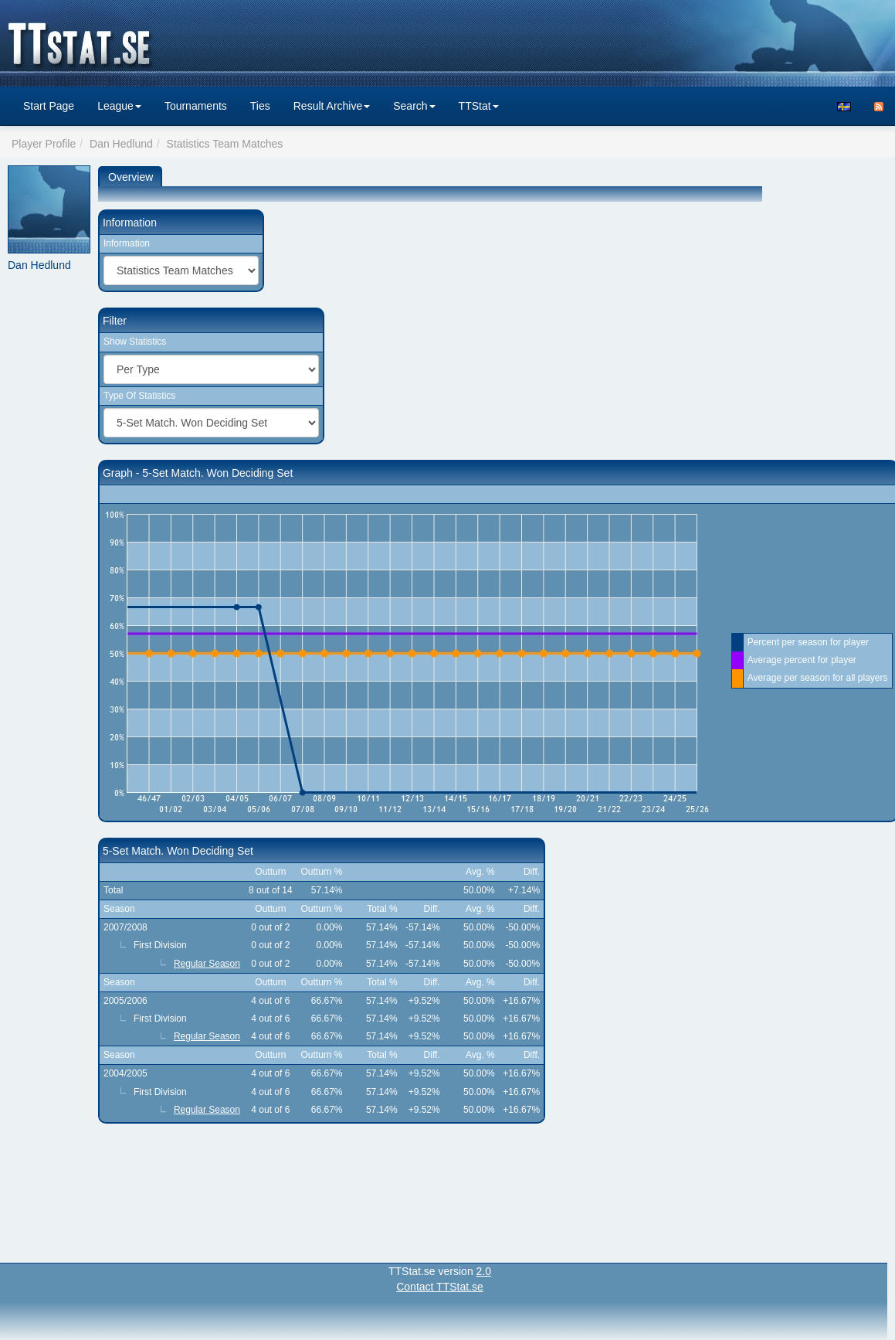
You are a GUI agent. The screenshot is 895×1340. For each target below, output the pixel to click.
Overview (130, 177)
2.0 (483, 1271)
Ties (260, 106)
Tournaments (195, 106)
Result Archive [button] (331, 106)
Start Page (48, 106)
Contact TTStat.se (439, 1286)
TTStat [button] (479, 106)
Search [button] (414, 106)
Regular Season (207, 963)
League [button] (119, 106)
